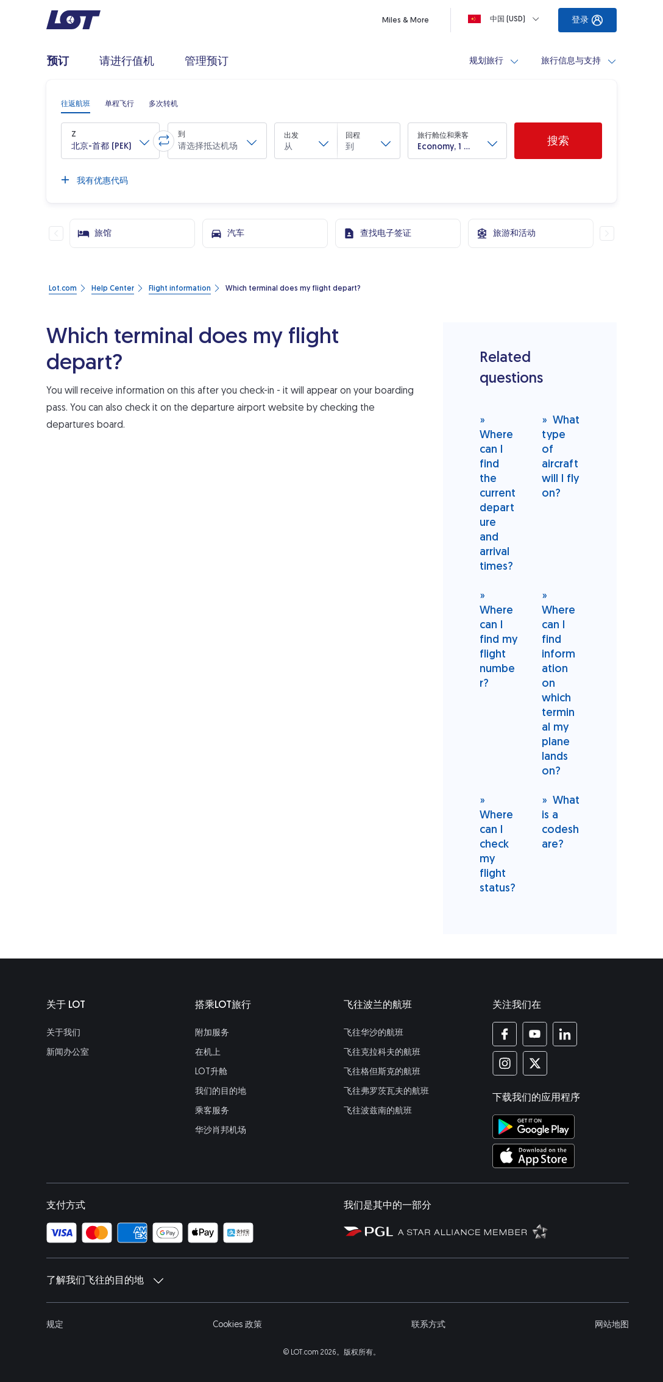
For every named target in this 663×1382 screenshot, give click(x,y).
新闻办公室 (67, 1052)
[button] (110, 140)
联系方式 (428, 1324)
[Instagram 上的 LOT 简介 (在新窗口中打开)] (504, 1063)
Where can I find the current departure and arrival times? (498, 493)
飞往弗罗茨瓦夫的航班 (386, 1091)
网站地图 (612, 1324)
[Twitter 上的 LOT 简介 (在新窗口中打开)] (534, 1063)
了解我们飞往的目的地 (104, 1280)
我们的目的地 (220, 1091)
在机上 (208, 1052)
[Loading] (506, 19)
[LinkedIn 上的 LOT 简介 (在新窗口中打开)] (564, 1034)
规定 (54, 1324)
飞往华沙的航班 (373, 1032)
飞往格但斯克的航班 (382, 1071)
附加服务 (212, 1032)
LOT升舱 (211, 1071)
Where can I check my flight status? (498, 844)
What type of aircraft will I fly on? (561, 456)
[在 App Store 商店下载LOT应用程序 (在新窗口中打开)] (533, 1156)
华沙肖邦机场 (220, 1130)
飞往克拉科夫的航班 (382, 1052)
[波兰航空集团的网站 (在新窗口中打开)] (368, 1230)
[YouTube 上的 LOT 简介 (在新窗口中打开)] (534, 1034)
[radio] (75, 103)
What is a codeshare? (561, 822)
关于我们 (63, 1032)
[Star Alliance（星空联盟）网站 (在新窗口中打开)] (473, 1230)
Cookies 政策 (237, 1324)
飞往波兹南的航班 (378, 1110)
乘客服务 (212, 1110)
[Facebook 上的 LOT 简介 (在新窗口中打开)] (504, 1034)
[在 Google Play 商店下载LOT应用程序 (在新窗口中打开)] (533, 1126)
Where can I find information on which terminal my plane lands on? (558, 683)
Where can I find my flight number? (498, 639)
